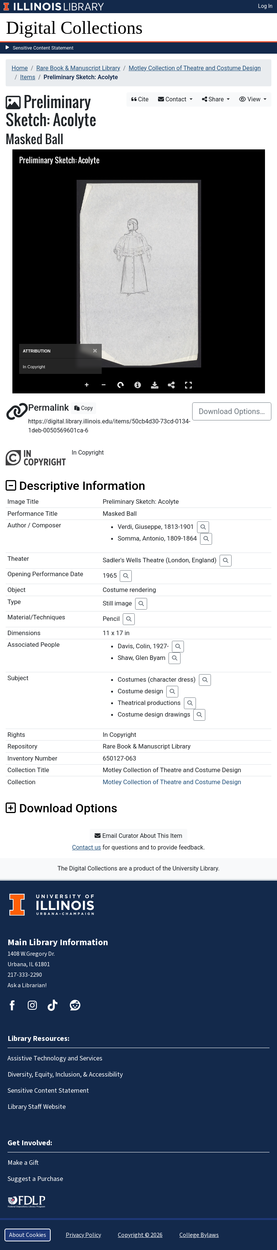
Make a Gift (23, 1162)
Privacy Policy (83, 1235)
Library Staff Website (37, 1106)
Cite (140, 99)
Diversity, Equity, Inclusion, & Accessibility (65, 1074)
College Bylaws (199, 1235)
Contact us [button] (86, 847)
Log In (265, 6)
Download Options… (232, 411)
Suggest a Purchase (35, 1179)
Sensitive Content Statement (43, 48)
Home (20, 68)
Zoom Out (104, 385)
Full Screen (188, 385)
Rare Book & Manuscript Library (78, 68)
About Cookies (27, 1235)
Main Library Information (58, 942)
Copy (83, 408)
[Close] (94, 350)
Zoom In (87, 385)
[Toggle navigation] (266, 27)
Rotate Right (120, 385)
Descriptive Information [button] (75, 486)
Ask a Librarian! (27, 985)
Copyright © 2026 (140, 1235)
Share (214, 99)
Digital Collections (74, 28)
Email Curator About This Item (138, 835)
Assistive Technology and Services (55, 1058)
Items (27, 77)
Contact (173, 99)
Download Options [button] (61, 808)
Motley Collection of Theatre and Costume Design (195, 68)
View (250, 99)
